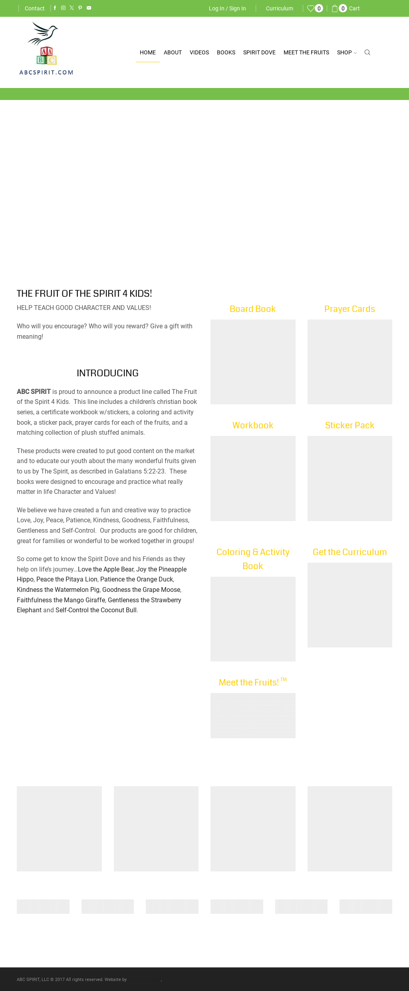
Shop (347, 52)
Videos (199, 52)
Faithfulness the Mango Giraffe (61, 600)
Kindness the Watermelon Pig (58, 589)
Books (226, 52)
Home (148, 52)
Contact (35, 8)
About (173, 52)
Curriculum (279, 8)
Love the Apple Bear (105, 569)
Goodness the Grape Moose (141, 589)
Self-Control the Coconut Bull (96, 610)
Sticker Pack (350, 425)
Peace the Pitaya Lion (66, 579)
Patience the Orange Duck (136, 579)
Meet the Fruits (306, 52)
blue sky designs (144, 979)
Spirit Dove (259, 52)
